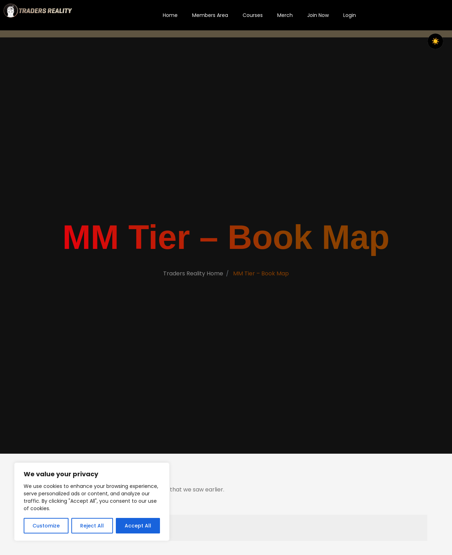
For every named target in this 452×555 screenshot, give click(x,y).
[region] (92, 501)
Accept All (138, 525)
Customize (46, 525)
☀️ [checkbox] (435, 41)
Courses (253, 15)
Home (170, 15)
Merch (285, 15)
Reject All (92, 525)
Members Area (210, 15)
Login (349, 15)
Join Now (318, 15)
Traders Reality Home (192, 277)
